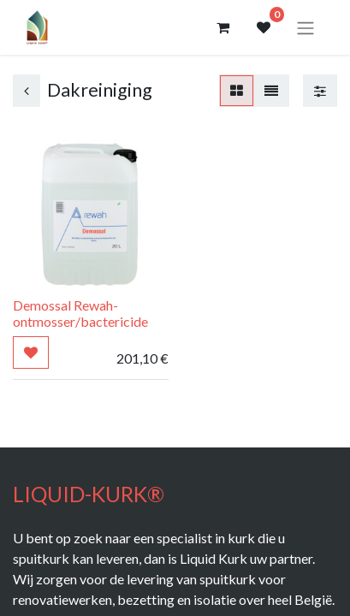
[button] (31, 352)
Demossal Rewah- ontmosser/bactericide (80, 313)
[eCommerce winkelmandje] (222, 27)
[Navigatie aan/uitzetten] (305, 27)
